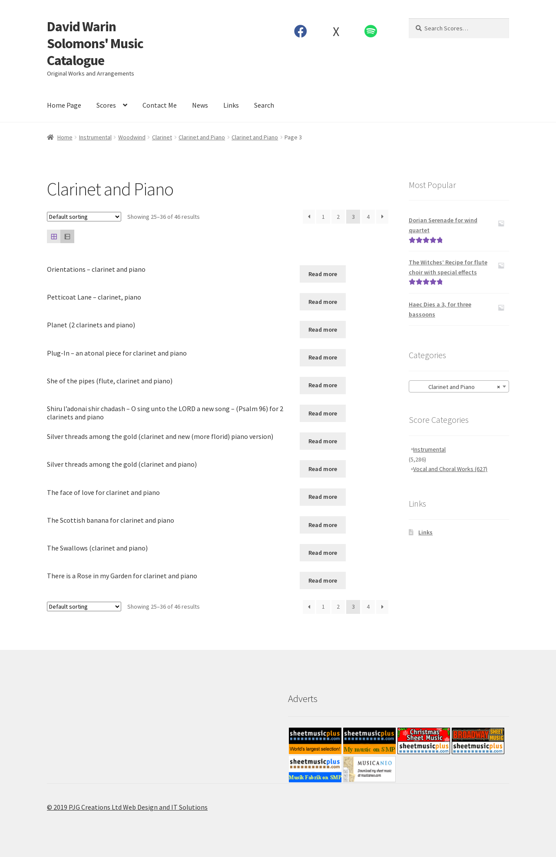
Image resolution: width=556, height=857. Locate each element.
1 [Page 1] (323, 217)
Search (264, 105)
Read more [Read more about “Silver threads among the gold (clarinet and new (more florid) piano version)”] (322, 441)
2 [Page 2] (338, 217)
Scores (106, 105)
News (200, 105)
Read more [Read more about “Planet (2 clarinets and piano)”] (322, 329)
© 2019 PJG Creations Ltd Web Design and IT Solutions (127, 807)
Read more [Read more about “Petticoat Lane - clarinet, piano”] (322, 302)
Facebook (301, 31)
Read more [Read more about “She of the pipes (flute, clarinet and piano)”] (322, 385)
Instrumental (95, 137)
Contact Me (159, 105)
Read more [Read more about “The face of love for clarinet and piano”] (322, 497)
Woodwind (132, 137)
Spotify (371, 31)
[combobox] (459, 386)
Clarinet (162, 137)
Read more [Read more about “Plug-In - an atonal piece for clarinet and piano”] (322, 357)
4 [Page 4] (368, 217)
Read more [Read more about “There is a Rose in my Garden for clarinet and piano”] (322, 580)
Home (65, 137)
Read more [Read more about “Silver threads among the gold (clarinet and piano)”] (322, 469)
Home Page (64, 105)
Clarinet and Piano (202, 137)
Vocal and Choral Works (450, 469)
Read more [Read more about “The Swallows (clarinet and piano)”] (322, 553)
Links (231, 105)
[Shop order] (84, 216)
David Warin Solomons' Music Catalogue (95, 43)
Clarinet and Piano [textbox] (456, 387)
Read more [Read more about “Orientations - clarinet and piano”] (322, 274)
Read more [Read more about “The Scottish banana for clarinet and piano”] (322, 525)
